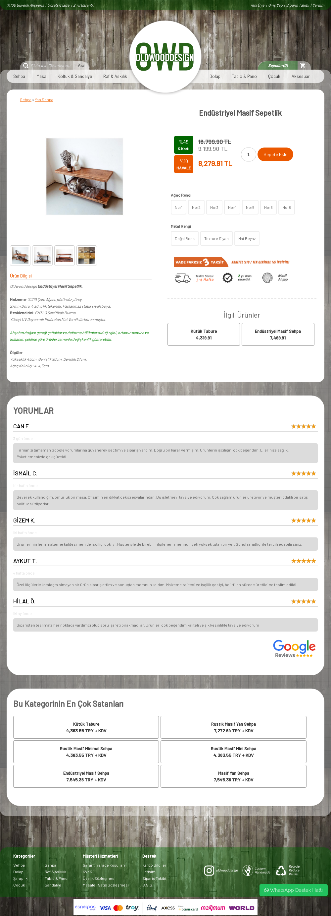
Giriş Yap (275, 5)
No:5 (250, 207)
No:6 (268, 207)
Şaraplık (20, 878)
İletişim (149, 871)
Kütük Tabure (204, 331)
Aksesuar (301, 76)
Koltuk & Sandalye (75, 76)
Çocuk (274, 76)
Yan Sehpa (44, 99)
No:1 (178, 207)
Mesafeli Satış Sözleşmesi (106, 885)
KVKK (87, 871)
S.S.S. (147, 885)
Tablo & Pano (244, 76)
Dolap (215, 76)
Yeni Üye (257, 5)
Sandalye (53, 885)
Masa (41, 76)
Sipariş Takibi (297, 5)
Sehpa (19, 76)
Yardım (318, 5)
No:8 (286, 207)
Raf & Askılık (115, 76)
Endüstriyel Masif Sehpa (278, 331)
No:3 (214, 207)
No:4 (232, 207)
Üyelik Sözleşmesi (99, 878)
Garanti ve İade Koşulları (104, 865)
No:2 (196, 207)
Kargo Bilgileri (154, 865)
